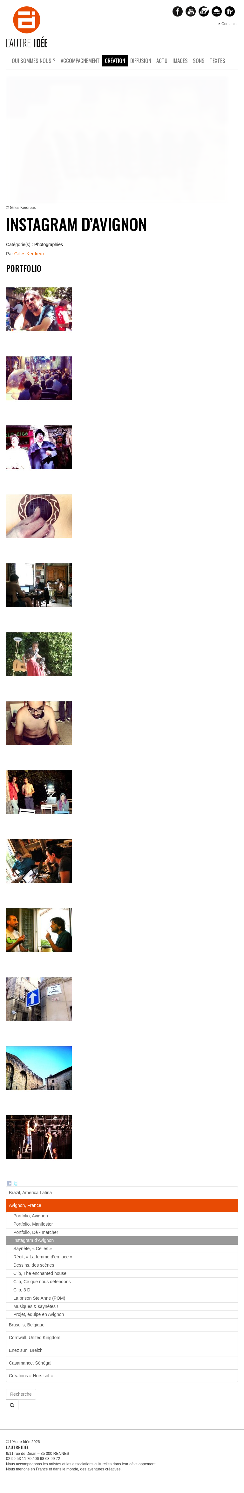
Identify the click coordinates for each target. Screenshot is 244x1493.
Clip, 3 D (21, 1289)
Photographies (48, 244)
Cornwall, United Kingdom (34, 1337)
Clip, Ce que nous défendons (42, 1281)
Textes (217, 61)
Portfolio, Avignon (30, 1215)
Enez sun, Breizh (26, 1350)
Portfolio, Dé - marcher (35, 1232)
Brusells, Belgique (26, 1324)
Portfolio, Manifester (33, 1224)
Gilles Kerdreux (29, 253)
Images (180, 61)
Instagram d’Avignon (33, 1240)
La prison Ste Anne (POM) (39, 1298)
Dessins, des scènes (33, 1265)
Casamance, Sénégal (30, 1363)
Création (115, 61)
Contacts (228, 24)
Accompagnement (80, 61)
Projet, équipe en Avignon (38, 1314)
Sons (199, 61)
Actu (161, 61)
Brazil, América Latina (30, 1192)
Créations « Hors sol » (31, 1375)
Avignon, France (25, 1205)
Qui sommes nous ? (34, 61)
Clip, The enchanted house (39, 1273)
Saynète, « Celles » (32, 1248)
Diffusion (140, 61)
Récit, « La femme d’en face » (42, 1256)
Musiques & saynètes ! (35, 1306)
